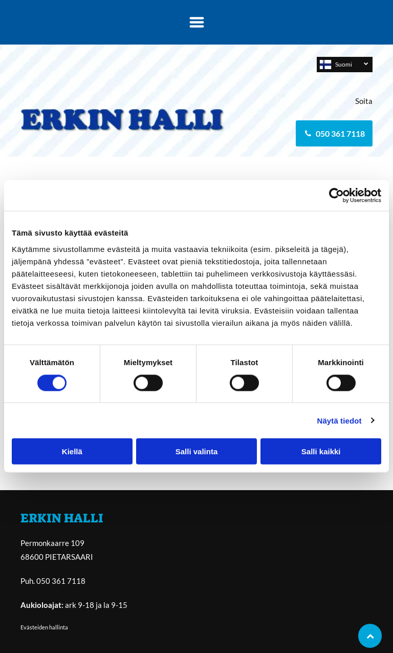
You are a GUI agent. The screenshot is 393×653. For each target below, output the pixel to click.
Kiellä (72, 451)
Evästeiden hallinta (44, 627)
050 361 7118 (60, 580)
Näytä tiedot (339, 420)
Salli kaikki (321, 451)
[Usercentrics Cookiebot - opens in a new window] (336, 195)
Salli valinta (197, 451)
